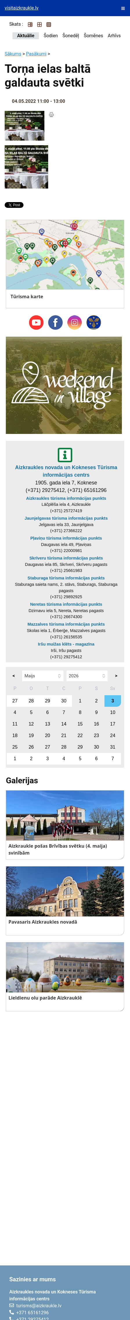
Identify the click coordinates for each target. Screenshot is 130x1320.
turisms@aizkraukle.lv (39, 1305)
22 (80, 735)
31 (112, 747)
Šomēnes (93, 35)
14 (63, 723)
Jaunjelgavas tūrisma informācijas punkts (66, 518)
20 (47, 735)
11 (15, 723)
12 (31, 723)
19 (31, 735)
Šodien (51, 35)
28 (31, 700)
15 (80, 723)
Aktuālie (25, 35)
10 (112, 712)
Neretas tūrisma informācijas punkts (66, 604)
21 (63, 735)
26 (31, 747)
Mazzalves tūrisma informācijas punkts (66, 624)
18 (15, 735)
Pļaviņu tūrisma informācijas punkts (66, 538)
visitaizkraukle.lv (22, 8)
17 (112, 723)
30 (63, 700)
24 (112, 735)
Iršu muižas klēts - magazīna (66, 644)
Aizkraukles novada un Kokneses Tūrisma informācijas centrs (66, 471)
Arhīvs (114, 35)
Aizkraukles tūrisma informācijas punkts (66, 498)
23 (96, 735)
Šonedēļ (70, 35)
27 (15, 700)
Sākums (13, 54)
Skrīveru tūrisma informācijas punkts (66, 558)
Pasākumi (36, 54)
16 (96, 723)
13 (47, 723)
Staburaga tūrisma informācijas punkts (66, 578)
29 (47, 700)
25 (15, 747)
